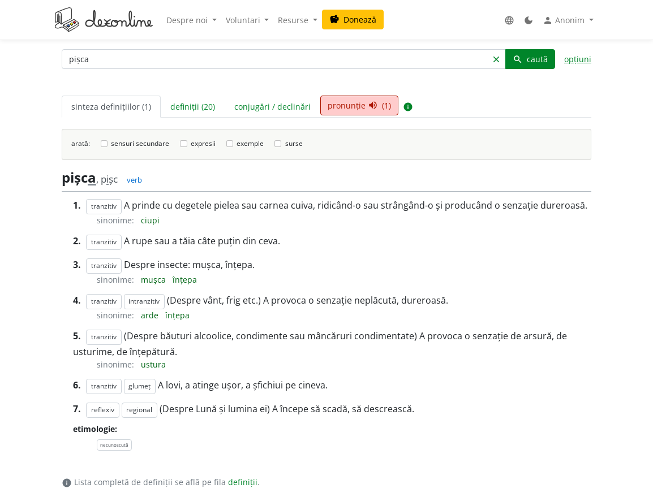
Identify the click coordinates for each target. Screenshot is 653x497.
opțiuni (577, 59)
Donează (352, 19)
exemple (250, 143)
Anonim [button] (565, 20)
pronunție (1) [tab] (359, 105)
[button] (509, 20)
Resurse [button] (294, 20)
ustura (153, 364)
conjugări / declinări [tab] (272, 106)
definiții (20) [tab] (192, 106)
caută (530, 59)
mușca (154, 279)
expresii (203, 143)
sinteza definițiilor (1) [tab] (111, 106)
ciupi (150, 220)
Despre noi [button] (188, 20)
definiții (242, 482)
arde (151, 315)
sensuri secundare (140, 143)
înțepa (185, 279)
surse (294, 143)
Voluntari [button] (244, 20)
